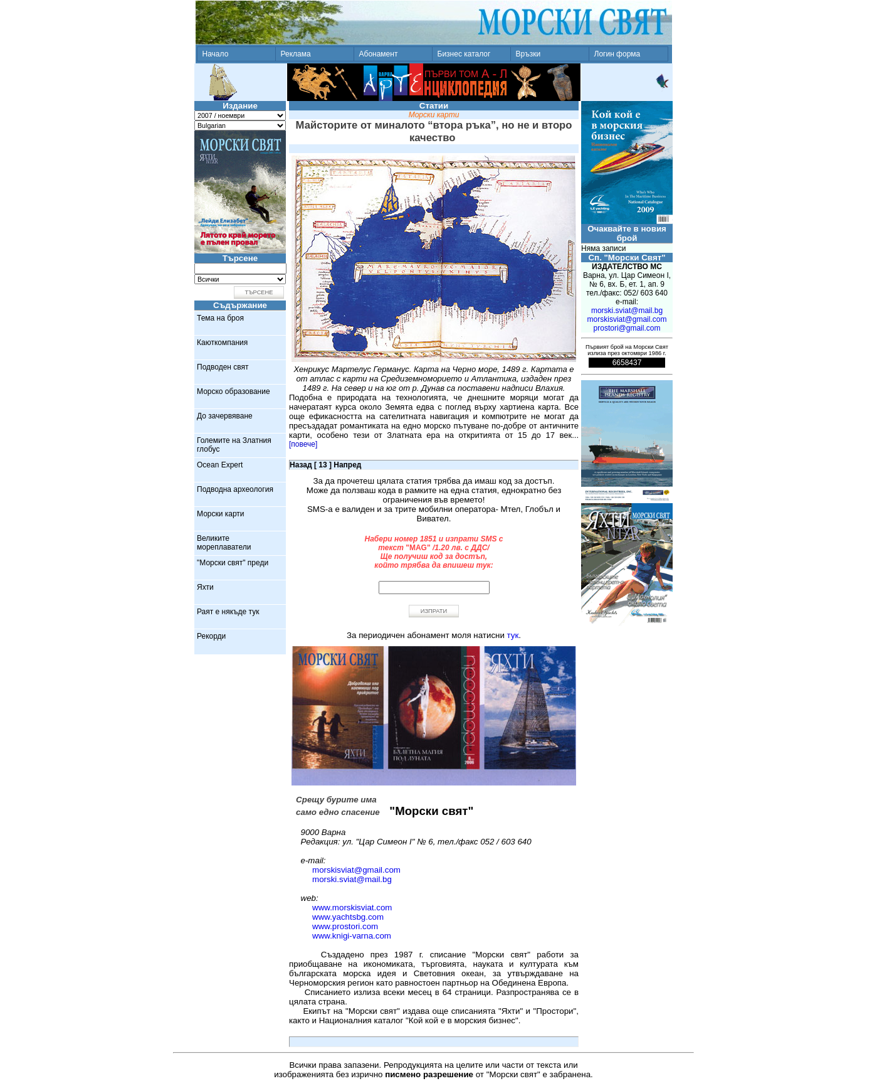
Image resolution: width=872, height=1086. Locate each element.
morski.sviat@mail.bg (352, 879)
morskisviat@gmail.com (356, 870)
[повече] (303, 444)
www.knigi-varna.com (351, 935)
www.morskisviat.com (352, 907)
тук (513, 635)
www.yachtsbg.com (348, 917)
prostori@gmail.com (627, 328)
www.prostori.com (345, 926)
